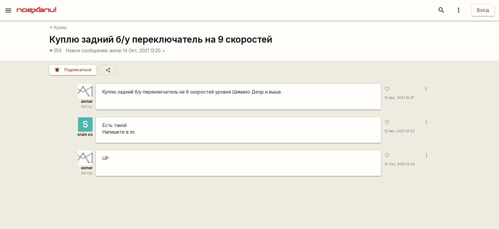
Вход (483, 10)
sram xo (85, 134)
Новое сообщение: (87, 50)
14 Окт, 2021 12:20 (144, 50)
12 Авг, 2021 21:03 (399, 131)
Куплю (58, 27)
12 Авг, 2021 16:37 (399, 98)
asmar (115, 50)
